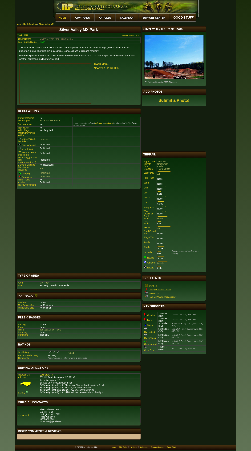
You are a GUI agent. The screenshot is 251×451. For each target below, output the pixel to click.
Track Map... (101, 64)
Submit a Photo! (173, 100)
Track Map (22, 35)
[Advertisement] (78, 231)
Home (18, 24)
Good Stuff (171, 447)
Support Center (157, 447)
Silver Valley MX (46, 24)
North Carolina (30, 24)
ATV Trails (123, 447)
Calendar (144, 447)
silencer (99, 123)
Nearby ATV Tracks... (107, 68)
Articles (133, 447)
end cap (109, 123)
